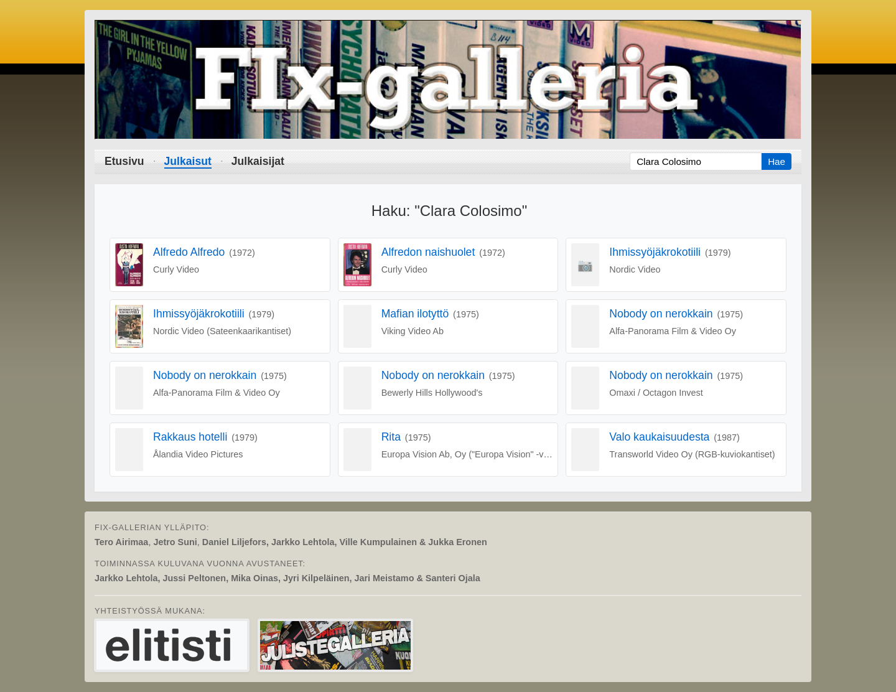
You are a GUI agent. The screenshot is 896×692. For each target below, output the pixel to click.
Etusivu (124, 161)
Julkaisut (188, 161)
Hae (776, 161)
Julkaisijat (257, 161)
